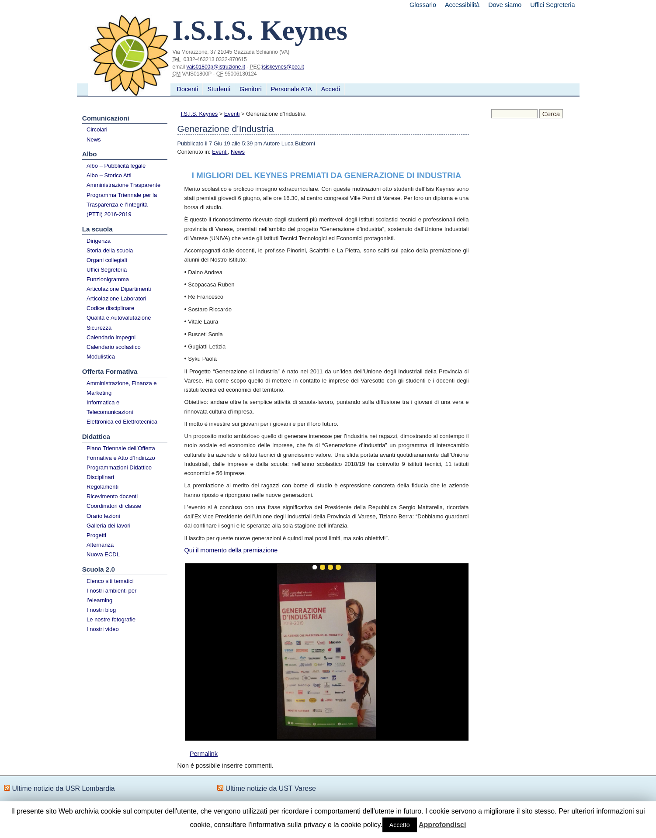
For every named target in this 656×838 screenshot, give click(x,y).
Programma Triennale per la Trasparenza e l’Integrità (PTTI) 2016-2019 (122, 204)
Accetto (399, 824)
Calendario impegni (111, 337)
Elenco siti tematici (110, 581)
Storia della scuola (110, 250)
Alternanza (100, 544)
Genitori (250, 89)
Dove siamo (504, 4)
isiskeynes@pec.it (283, 67)
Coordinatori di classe (114, 506)
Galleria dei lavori (108, 525)
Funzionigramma (108, 279)
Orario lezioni (103, 516)
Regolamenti (102, 486)
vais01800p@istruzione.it (216, 67)
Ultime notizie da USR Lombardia (63, 788)
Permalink (204, 753)
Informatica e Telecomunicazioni (110, 407)
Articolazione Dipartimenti (119, 289)
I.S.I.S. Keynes (199, 113)
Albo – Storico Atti (109, 175)
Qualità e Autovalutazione (119, 317)
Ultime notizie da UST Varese (271, 788)
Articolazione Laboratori (116, 298)
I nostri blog (101, 610)
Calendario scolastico (114, 347)
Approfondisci (442, 824)
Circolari (97, 129)
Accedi (330, 89)
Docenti (187, 89)
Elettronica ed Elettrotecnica (122, 421)
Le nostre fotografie (111, 619)
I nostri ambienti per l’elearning (111, 595)
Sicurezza (99, 327)
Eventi (232, 113)
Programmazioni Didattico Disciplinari (119, 472)
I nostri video (103, 629)
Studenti (218, 89)
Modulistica (101, 356)
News (94, 139)
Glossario (423, 4)
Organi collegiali (107, 260)
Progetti (96, 535)
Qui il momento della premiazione (231, 550)
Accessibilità (462, 4)
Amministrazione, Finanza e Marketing (121, 388)
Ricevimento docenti (112, 496)
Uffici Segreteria (552, 4)
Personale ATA (291, 89)
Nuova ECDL (103, 554)
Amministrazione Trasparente (123, 185)
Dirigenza (99, 241)
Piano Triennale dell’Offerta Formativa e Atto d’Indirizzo (121, 453)
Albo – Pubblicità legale (116, 165)
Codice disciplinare (110, 308)
